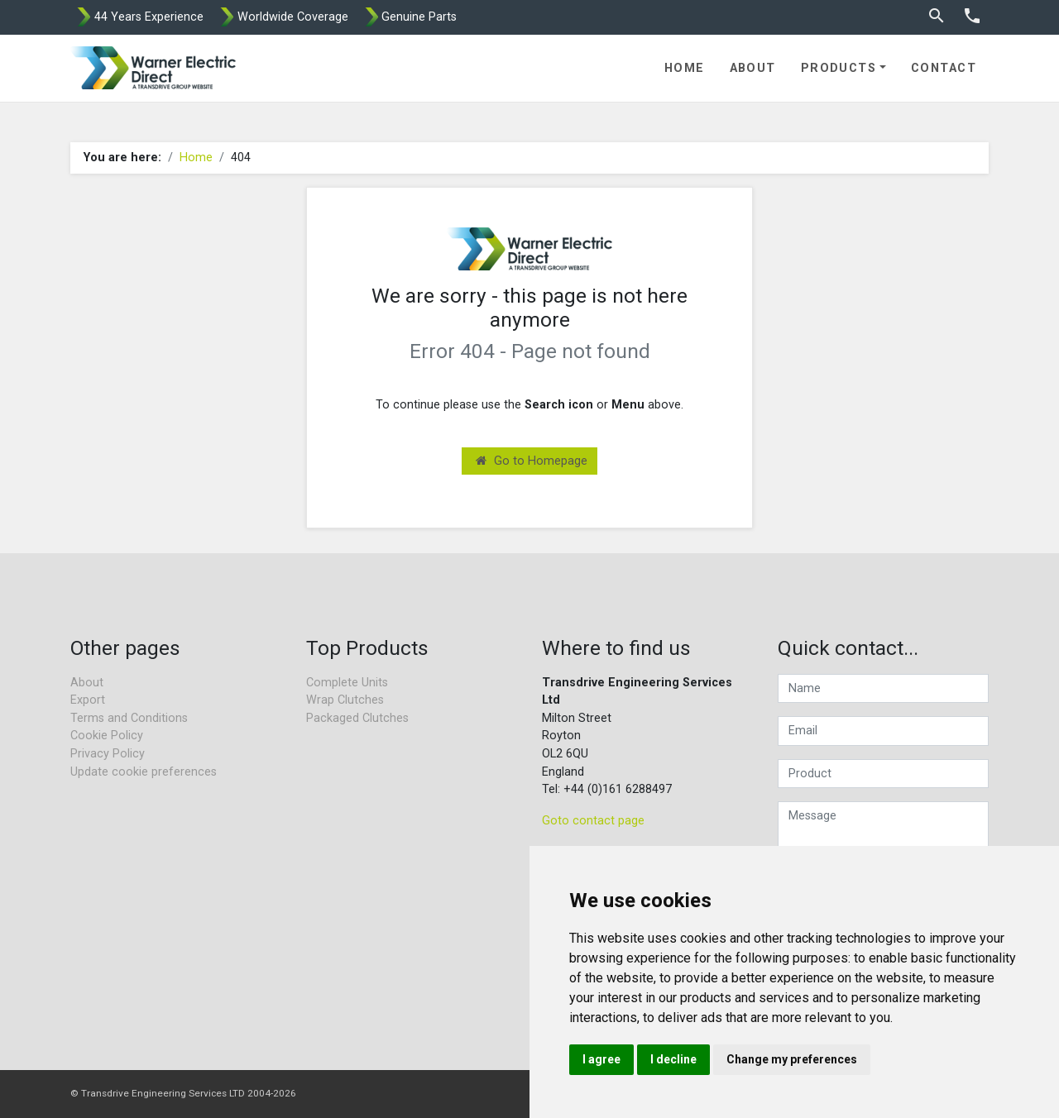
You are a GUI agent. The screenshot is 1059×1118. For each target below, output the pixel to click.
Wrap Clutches (345, 700)
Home (684, 68)
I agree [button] (601, 1059)
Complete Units (347, 683)
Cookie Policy (106, 736)
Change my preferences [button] (791, 1059)
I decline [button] (673, 1059)
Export (87, 700)
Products (839, 68)
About (753, 68)
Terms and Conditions (129, 718)
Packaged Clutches (357, 718)
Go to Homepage (531, 461)
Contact (943, 68)
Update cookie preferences (143, 772)
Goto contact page (593, 821)
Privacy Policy (107, 754)
